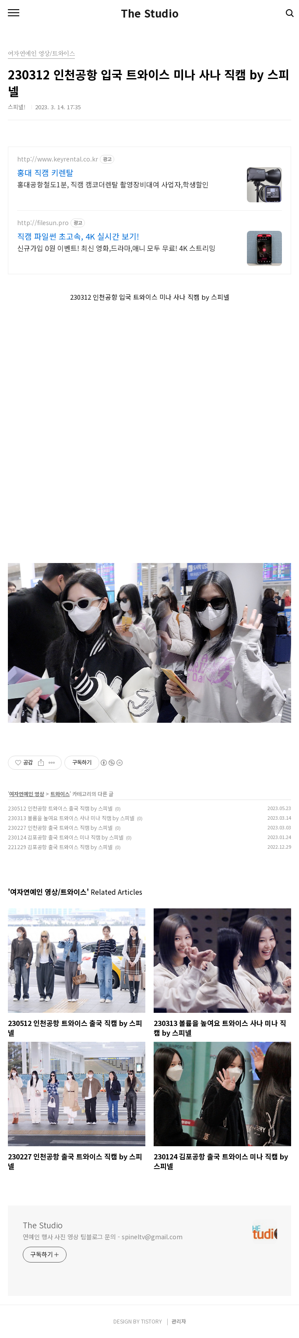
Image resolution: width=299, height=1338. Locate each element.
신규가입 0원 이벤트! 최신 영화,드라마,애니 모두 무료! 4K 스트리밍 (116, 248)
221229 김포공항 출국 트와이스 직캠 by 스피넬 (60, 846)
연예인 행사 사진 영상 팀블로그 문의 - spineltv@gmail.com (103, 1236)
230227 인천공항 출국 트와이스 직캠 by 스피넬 (60, 827)
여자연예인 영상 (26, 793)
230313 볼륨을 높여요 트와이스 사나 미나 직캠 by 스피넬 (71, 817)
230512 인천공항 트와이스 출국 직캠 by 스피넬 (60, 808)
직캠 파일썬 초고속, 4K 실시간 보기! (78, 236)
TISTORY (151, 1321)
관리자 (179, 1321)
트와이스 (60, 793)
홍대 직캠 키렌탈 (45, 172)
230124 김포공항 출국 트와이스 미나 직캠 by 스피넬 (65, 837)
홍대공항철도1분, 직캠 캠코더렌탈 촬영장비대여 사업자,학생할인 (113, 184)
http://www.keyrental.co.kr (57, 159)
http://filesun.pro (43, 222)
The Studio (150, 13)
